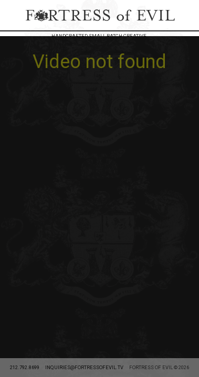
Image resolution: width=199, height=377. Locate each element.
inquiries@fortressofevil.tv (84, 88)
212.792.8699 (24, 88)
